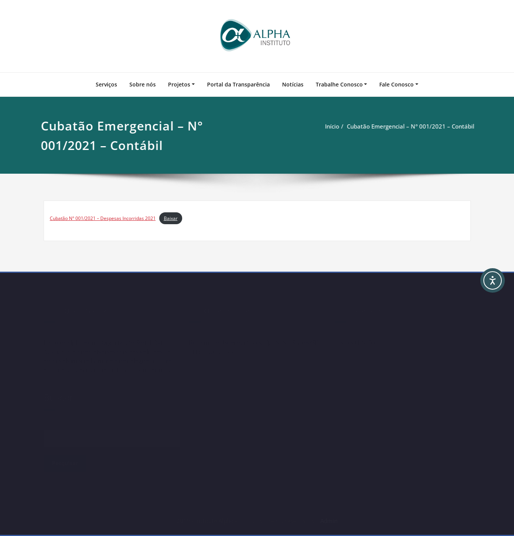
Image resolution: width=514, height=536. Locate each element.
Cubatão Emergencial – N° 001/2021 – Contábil (406, 126)
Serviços (106, 84)
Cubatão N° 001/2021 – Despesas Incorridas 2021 (103, 218)
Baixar (171, 218)
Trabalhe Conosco (339, 84)
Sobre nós (142, 84)
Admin (329, 521)
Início (328, 126)
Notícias (293, 84)
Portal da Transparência (238, 84)
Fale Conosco (396, 84)
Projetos (179, 84)
